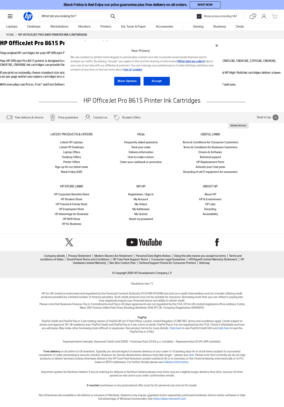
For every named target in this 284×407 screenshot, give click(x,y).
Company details (54, 256)
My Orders (141, 204)
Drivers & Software (210, 152)
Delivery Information (176, 362)
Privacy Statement (79, 256)
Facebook (217, 242)
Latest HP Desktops (71, 147)
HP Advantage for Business (71, 214)
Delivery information (141, 152)
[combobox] (73, 16)
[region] (143, 66)
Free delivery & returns (29, 117)
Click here (175, 328)
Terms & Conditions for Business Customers (210, 147)
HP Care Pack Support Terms (130, 259)
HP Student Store (71, 199)
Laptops (11, 27)
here (191, 355)
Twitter (69, 242)
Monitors (84, 27)
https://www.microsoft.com (169, 398)
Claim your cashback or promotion (141, 162)
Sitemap (204, 263)
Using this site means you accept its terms (200, 256)
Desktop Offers (71, 157)
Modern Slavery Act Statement (113, 256)
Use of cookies (132, 69)
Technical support (210, 157)
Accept (157, 81)
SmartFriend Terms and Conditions (88, 259)
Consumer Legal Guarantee (168, 259)
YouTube (144, 242)
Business (219, 27)
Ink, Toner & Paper (133, 27)
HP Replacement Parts (210, 162)
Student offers (131, 117)
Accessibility (210, 214)
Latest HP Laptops (71, 142)
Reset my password (141, 219)
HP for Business (71, 224)
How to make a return (141, 157)
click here (224, 328)
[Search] (113, 16)
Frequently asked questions (141, 142)
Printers (105, 27)
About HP (210, 194)
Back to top (267, 117)
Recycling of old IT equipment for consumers (210, 172)
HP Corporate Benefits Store (71, 194)
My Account (141, 199)
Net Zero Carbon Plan (122, 263)
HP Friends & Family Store (71, 204)
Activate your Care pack (210, 167)
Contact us (100, 117)
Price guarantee (68, 117)
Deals (240, 27)
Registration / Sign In (141, 194)
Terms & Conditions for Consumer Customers (210, 142)
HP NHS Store (71, 219)
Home (10, 34)
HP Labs (210, 204)
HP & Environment (210, 199)
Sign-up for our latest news (71, 167)
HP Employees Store (71, 209)
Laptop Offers (71, 152)
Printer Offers (71, 162)
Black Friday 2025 (71, 172)
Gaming (198, 27)
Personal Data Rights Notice (153, 256)
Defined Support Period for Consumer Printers (167, 263)
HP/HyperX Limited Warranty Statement (213, 259)
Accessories (164, 27)
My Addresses (140, 209)
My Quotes (141, 214)
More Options (127, 81)
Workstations (59, 27)
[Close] (216, 45)
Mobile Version (238, 125)
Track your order (141, 147)
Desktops (33, 27)
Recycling (210, 209)
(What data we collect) (191, 61)
